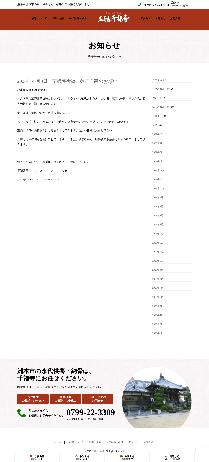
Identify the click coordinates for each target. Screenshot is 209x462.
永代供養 (37, 456)
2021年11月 (159, 175)
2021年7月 (158, 202)
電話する (172, 456)
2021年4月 (158, 211)
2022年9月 (158, 139)
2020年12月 (159, 238)
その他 (156, 121)
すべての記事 (160, 75)
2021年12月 (159, 166)
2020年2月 (158, 320)
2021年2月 (158, 220)
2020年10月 (159, 256)
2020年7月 (158, 284)
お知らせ (160, 17)
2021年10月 (159, 184)
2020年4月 (158, 311)
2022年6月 (158, 148)
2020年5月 (158, 302)
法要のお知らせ (162, 103)
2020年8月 (158, 275)
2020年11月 (159, 247)
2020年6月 (158, 293)
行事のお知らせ (162, 85)
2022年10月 (159, 130)
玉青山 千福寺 (98, 447)
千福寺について (38, 17)
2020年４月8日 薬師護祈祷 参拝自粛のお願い (81, 77)
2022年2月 (158, 157)
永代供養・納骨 (78, 17)
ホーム (52, 438)
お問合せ (175, 17)
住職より (158, 112)
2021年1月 (158, 229)
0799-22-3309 (156, 5)
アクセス (145, 17)
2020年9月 (158, 266)
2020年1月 (158, 329)
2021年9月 (158, 193)
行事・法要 (57, 17)
